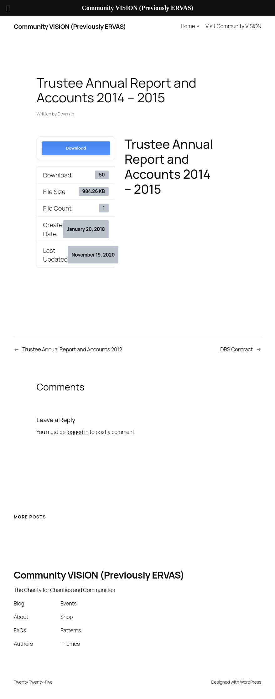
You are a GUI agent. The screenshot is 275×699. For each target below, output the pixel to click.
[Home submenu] (198, 26)
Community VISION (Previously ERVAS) (70, 26)
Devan (64, 114)
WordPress (250, 682)
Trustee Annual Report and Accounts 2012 (72, 349)
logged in (78, 432)
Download (76, 148)
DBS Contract (236, 349)
